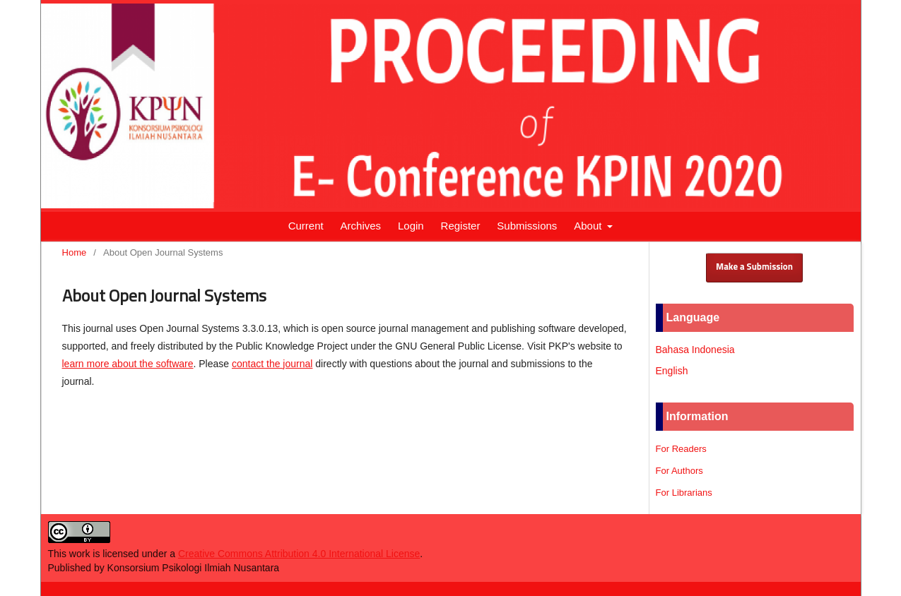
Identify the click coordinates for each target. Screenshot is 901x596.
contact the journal (272, 363)
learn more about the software (128, 363)
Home (74, 252)
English (672, 370)
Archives (361, 226)
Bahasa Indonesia (695, 349)
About (589, 226)
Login (411, 226)
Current (306, 226)
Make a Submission (754, 267)
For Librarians (684, 492)
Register (461, 226)
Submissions (527, 226)
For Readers (681, 448)
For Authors (679, 470)
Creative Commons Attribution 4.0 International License (299, 553)
